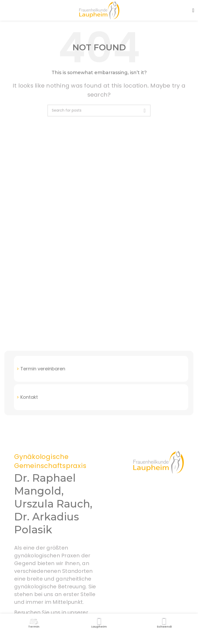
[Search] (99, 110)
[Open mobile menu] (193, 10)
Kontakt (29, 397)
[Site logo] (99, 9)
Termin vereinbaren (42, 368)
